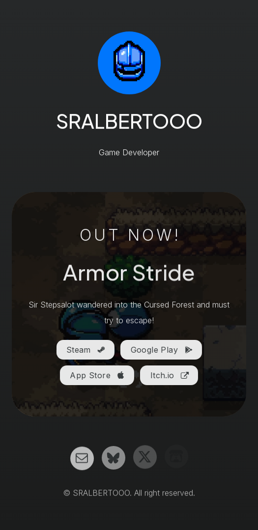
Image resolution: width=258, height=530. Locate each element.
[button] (85, 350)
